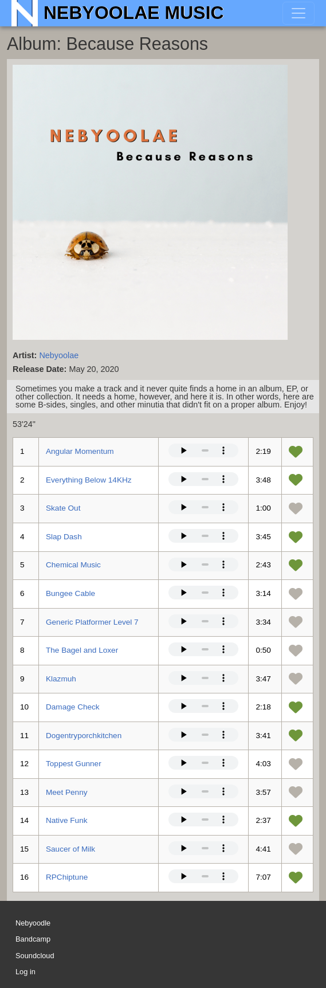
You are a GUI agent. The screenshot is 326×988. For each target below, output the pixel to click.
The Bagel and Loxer (82, 650)
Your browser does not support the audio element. (203, 450)
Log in (25, 971)
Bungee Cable (70, 593)
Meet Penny (67, 792)
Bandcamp (32, 939)
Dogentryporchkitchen (83, 735)
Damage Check (73, 707)
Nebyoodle (32, 923)
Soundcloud (34, 955)
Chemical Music (73, 564)
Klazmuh (61, 679)
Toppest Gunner (73, 763)
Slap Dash (64, 536)
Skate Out (63, 508)
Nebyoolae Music (134, 12)
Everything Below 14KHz (89, 480)
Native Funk (67, 820)
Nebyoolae (58, 355)
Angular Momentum (80, 451)
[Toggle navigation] (298, 13)
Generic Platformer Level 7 (92, 622)
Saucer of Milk (70, 849)
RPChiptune (67, 877)
